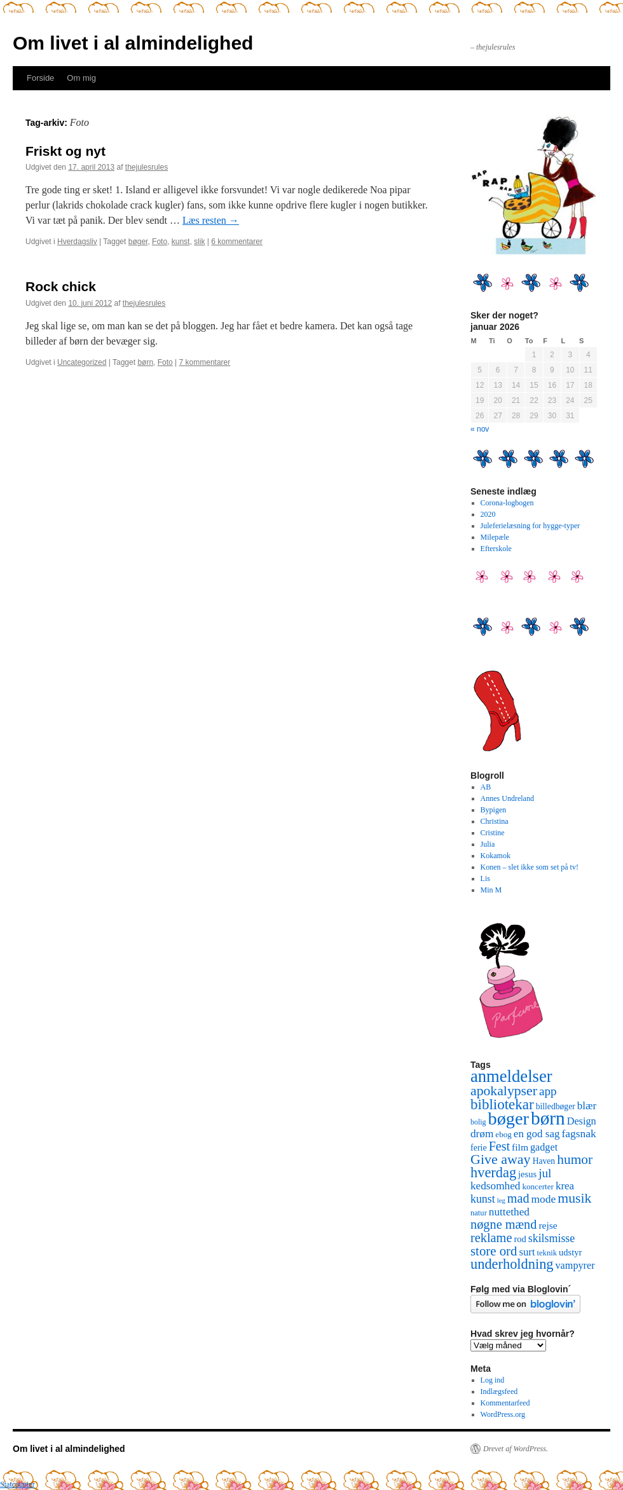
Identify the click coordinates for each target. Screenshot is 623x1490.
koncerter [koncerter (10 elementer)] (538, 1186)
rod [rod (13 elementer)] (520, 1239)
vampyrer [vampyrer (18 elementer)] (575, 1265)
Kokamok (495, 855)
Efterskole (496, 548)
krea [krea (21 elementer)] (565, 1186)
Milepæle (495, 537)
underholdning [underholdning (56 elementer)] (512, 1264)
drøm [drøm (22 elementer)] (481, 1134)
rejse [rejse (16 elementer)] (547, 1225)
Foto (159, 241)
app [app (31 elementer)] (548, 1091)
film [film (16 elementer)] (520, 1147)
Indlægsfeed (499, 1391)
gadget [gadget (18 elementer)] (544, 1147)
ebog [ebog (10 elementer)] (503, 1134)
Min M (491, 889)
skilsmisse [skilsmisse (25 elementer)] (551, 1238)
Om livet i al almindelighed (133, 42)
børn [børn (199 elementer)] (548, 1118)
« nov (479, 429)
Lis (485, 878)
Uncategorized (81, 362)
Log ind (493, 1380)
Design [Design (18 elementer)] (581, 1121)
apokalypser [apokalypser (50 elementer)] (503, 1090)
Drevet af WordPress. (515, 1448)
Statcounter (17, 1484)
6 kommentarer (237, 241)
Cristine (493, 832)
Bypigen (494, 809)
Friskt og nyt (65, 151)
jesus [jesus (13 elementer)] (527, 1174)
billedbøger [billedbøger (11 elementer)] (555, 1106)
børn (145, 362)
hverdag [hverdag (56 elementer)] (493, 1172)
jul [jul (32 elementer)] (544, 1173)
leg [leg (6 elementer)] (501, 1200)
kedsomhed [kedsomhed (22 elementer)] (495, 1186)
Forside (40, 78)
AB (486, 787)
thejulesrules (146, 167)
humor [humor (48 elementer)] (574, 1159)
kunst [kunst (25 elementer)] (482, 1199)
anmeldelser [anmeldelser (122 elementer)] (511, 1076)
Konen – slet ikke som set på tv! (529, 867)
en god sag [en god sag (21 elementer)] (537, 1134)
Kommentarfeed (505, 1402)
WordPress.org (503, 1414)
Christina (495, 821)
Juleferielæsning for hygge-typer (530, 525)
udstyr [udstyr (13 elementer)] (570, 1252)
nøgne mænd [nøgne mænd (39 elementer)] (503, 1224)
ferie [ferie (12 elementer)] (478, 1147)
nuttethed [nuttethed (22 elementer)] (509, 1212)
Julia (488, 844)
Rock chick (60, 286)
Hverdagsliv (77, 241)
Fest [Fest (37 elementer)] (499, 1146)
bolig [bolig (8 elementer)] (478, 1122)
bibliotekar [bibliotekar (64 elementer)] (502, 1104)
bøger (138, 241)
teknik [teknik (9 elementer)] (547, 1252)
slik (199, 241)
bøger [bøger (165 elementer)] (508, 1118)
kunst (181, 241)
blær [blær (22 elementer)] (587, 1106)
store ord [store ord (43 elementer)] (493, 1251)
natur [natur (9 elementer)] (478, 1212)
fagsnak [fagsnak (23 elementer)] (578, 1133)
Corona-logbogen (507, 502)
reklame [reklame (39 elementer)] (491, 1238)
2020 (488, 514)
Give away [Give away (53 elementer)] (500, 1159)
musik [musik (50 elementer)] (574, 1198)
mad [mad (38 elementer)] (518, 1198)
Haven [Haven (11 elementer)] (544, 1161)
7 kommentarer (205, 362)
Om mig (81, 78)
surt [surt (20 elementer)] (527, 1252)
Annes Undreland (507, 798)
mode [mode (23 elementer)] (543, 1199)
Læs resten (210, 220)
